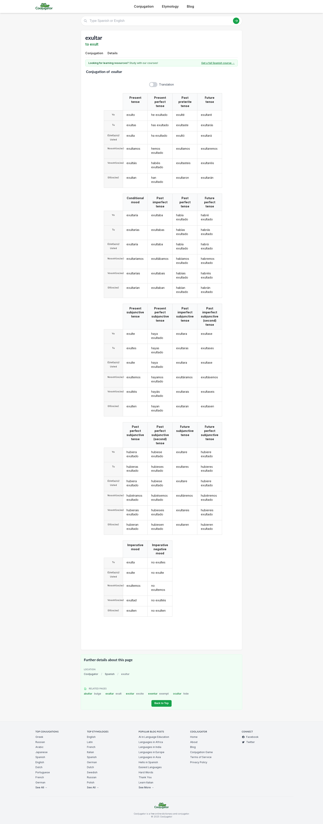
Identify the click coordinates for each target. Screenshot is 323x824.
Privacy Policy (198, 762)
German (40, 782)
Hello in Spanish (148, 762)
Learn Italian (146, 782)
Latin (90, 742)
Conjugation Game (201, 752)
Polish (90, 782)
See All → (41, 787)
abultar (92, 693)
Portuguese (42, 772)
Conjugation (144, 6)
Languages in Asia (150, 757)
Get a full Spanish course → (218, 63)
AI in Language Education (154, 736)
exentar (158, 693)
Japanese (41, 752)
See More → (146, 787)
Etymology (170, 6)
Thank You (145, 777)
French (39, 777)
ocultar (181, 693)
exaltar (113, 693)
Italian (90, 752)
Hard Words (146, 772)
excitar (135, 693)
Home (194, 736)
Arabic (39, 747)
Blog (190, 6)
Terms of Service (201, 757)
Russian (40, 742)
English (39, 762)
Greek (39, 736)
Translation (166, 84)
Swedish (92, 772)
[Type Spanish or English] (161, 21)
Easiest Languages (150, 767)
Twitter (248, 742)
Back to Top (161, 703)
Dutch (38, 767)
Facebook (250, 736)
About (194, 742)
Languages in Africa (151, 742)
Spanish (110, 674)
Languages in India (150, 747)
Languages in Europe (151, 752)
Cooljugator (91, 674)
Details (113, 53)
